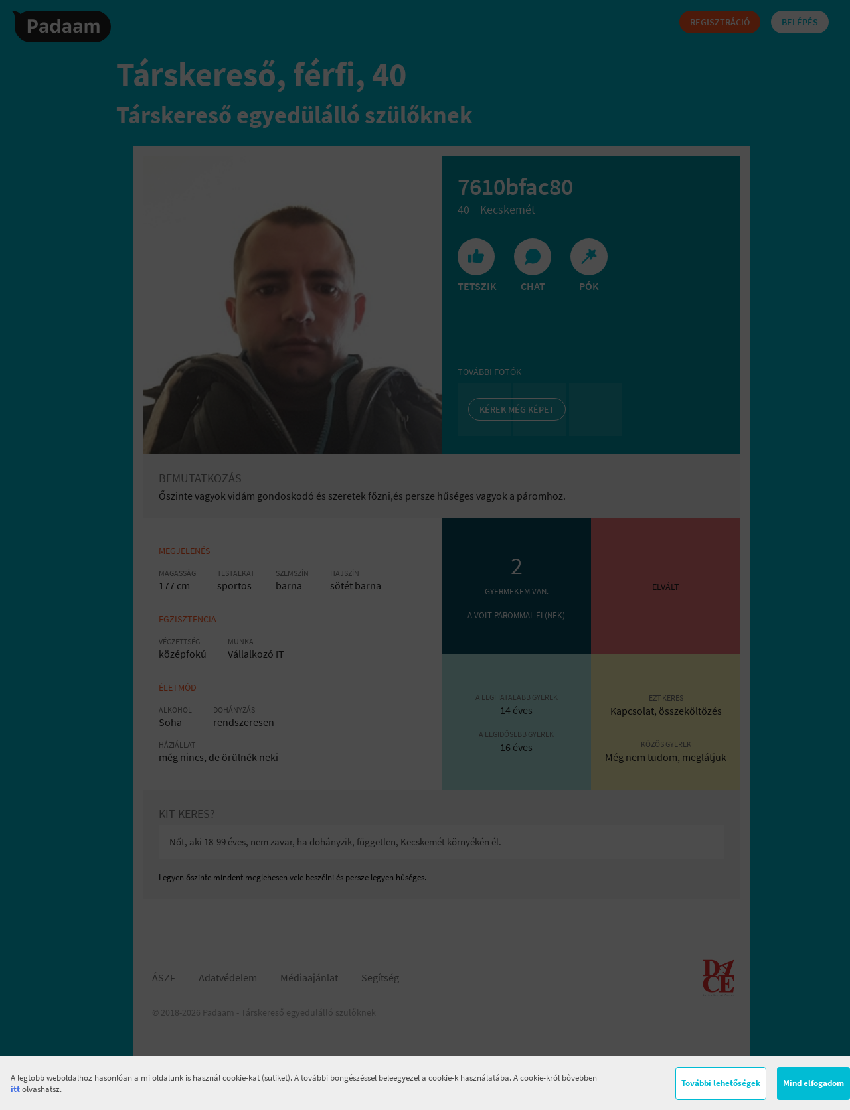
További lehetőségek (720, 1083)
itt (15, 1089)
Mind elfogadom (813, 1083)
